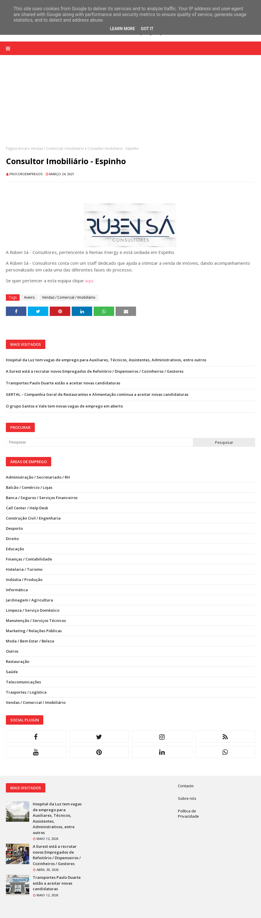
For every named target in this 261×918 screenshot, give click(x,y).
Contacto (186, 785)
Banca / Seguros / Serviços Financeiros (42, 497)
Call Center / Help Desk (27, 507)
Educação (15, 548)
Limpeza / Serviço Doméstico (32, 610)
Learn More (122, 28)
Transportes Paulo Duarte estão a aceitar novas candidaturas (63, 383)
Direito (12, 538)
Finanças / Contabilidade (29, 559)
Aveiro (29, 297)
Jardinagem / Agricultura (29, 600)
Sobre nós (187, 798)
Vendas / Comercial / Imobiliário (57, 148)
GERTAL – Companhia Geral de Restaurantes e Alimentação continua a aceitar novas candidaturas (97, 394)
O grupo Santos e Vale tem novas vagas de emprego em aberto (64, 406)
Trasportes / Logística (26, 692)
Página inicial (16, 148)
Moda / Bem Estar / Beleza (30, 641)
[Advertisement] (130, 105)
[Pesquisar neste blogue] (99, 442)
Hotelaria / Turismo (24, 569)
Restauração (17, 661)
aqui (89, 280)
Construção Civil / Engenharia (33, 518)
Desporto (14, 528)
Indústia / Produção (24, 579)
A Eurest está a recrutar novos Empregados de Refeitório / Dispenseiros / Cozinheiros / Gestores (94, 371)
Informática (17, 589)
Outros (12, 651)
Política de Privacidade (188, 813)
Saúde (12, 671)
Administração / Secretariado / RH (38, 477)
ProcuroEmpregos (26, 174)
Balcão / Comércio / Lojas (29, 487)
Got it (147, 28)
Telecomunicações (23, 682)
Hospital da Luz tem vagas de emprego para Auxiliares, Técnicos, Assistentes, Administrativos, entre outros (106, 359)
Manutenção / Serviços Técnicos (36, 620)
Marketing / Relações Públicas (34, 630)
